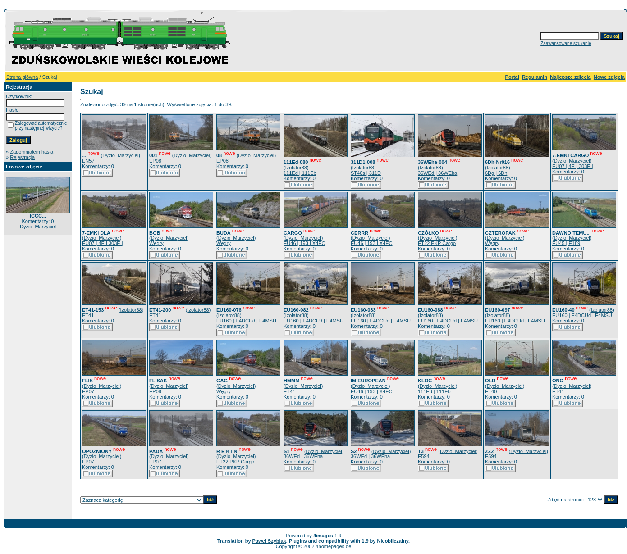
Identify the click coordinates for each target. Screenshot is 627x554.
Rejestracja (22, 157)
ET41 (88, 315)
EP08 (155, 160)
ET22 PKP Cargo (437, 243)
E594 (424, 456)
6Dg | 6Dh (496, 173)
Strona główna (22, 77)
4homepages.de (333, 546)
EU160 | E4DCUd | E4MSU (246, 320)
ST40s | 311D (366, 173)
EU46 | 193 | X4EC (304, 243)
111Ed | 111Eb (300, 173)
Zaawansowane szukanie (565, 43)
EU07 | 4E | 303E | (572, 166)
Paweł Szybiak (269, 541)
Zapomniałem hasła (31, 151)
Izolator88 (296, 167)
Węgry (156, 243)
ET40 (491, 391)
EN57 (88, 160)
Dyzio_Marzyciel (120, 155)
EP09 (155, 391)
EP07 (88, 391)
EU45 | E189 (566, 243)
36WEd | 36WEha (437, 173)
